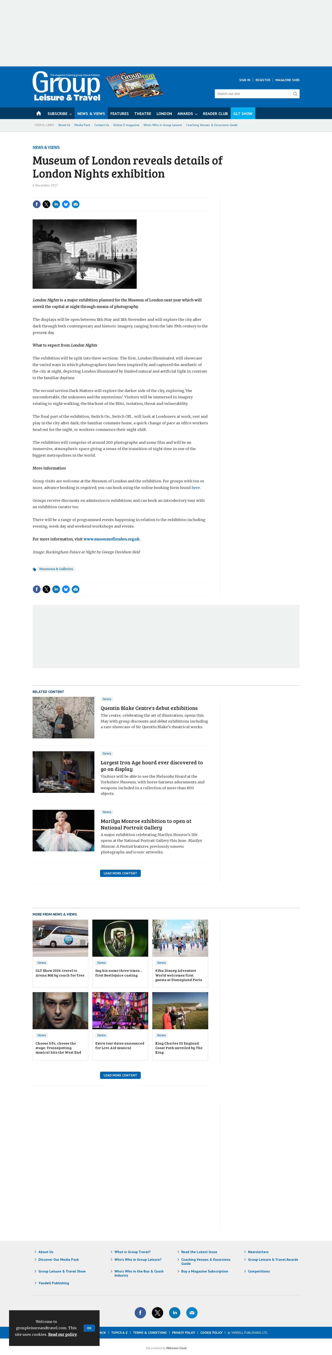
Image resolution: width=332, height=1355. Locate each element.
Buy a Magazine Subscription (204, 1271)
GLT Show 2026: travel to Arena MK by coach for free (60, 972)
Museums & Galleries (56, 569)
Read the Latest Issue (199, 1251)
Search (295, 93)
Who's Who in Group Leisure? (138, 1259)
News (107, 699)
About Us (64, 125)
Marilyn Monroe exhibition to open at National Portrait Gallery (146, 824)
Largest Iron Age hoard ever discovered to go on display (152, 765)
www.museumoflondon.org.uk (111, 539)
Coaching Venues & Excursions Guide (212, 125)
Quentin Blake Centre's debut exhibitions (149, 707)
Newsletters (258, 1251)
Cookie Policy (211, 1333)
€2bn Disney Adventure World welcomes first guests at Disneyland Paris (178, 975)
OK (89, 1328)
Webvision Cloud (176, 1348)
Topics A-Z (119, 1333)
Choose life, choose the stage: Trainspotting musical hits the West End (58, 1048)
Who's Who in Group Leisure (162, 125)
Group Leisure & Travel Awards (273, 1259)
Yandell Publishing (53, 1283)
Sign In (244, 80)
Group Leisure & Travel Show (62, 1271)
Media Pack (82, 125)
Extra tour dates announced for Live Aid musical (119, 1045)
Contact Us (101, 125)
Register (263, 80)
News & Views (46, 147)
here (195, 487)
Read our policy (62, 1334)
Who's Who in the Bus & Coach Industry (139, 1273)
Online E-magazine (126, 125)
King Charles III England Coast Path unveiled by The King (179, 1048)
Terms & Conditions (150, 1333)
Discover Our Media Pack (58, 1259)
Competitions (259, 1271)
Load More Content (120, 873)
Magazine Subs (287, 80)
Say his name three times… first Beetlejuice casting (118, 972)
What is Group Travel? (133, 1251)
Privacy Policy (183, 1333)
